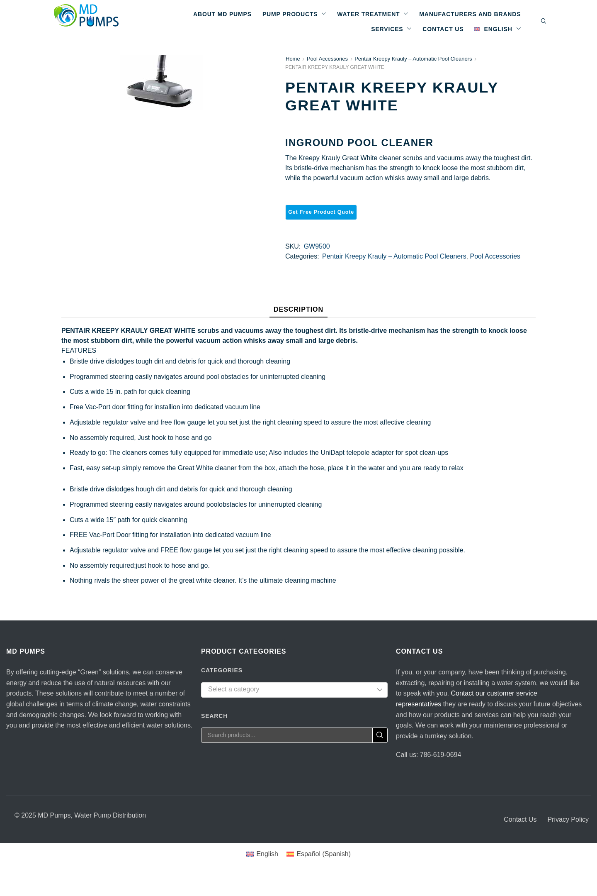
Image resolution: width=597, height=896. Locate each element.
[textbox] (288, 689)
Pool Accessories (327, 59)
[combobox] (294, 690)
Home (293, 59)
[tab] (298, 311)
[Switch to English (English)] (262, 854)
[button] (544, 21)
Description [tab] (298, 309)
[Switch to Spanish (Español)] (318, 854)
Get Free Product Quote (321, 212)
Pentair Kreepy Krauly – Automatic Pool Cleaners (413, 59)
